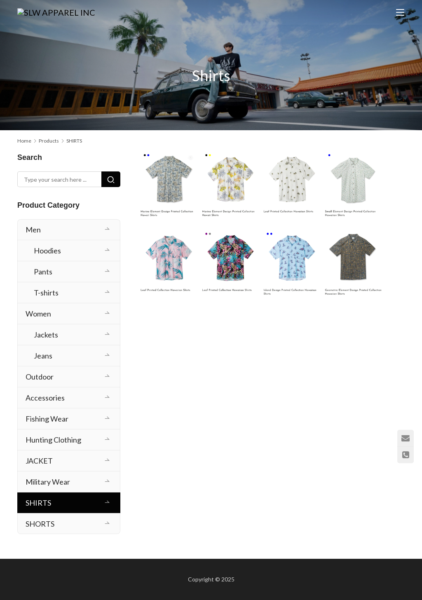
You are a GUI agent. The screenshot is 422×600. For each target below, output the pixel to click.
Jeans (43, 355)
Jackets (46, 334)
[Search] (110, 179)
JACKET (39, 460)
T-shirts (46, 292)
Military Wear (48, 481)
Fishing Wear (47, 418)
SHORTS (40, 523)
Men (33, 229)
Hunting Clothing (53, 439)
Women (38, 313)
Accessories (45, 397)
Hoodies (47, 250)
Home (24, 141)
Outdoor (40, 376)
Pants (43, 271)
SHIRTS (38, 502)
